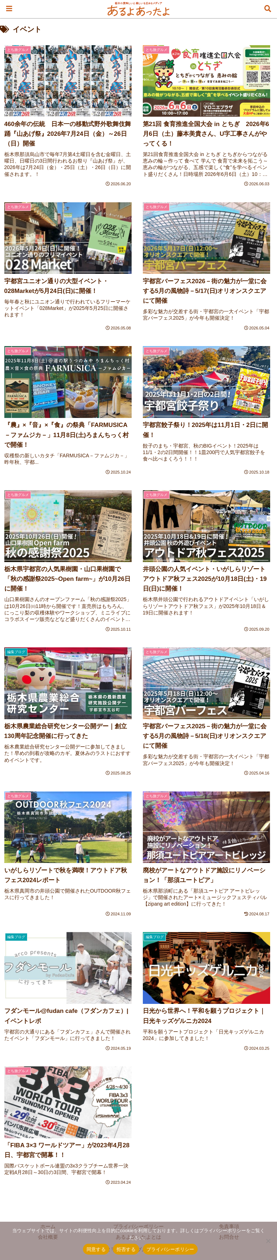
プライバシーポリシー (170, 1249)
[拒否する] (268, 1240)
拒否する (126, 1249)
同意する (96, 1249)
